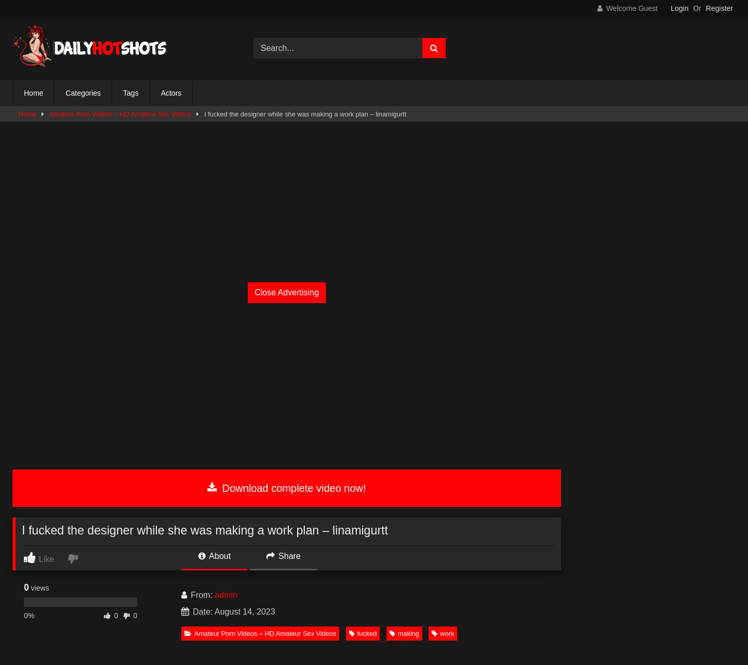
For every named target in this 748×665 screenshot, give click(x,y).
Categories (83, 93)
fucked (363, 633)
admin (226, 595)
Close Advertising (287, 292)
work (443, 633)
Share (283, 556)
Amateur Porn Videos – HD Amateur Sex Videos (120, 114)
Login (679, 8)
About (214, 556)
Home (33, 93)
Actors (171, 93)
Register (719, 8)
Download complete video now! (286, 488)
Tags (131, 93)
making (404, 633)
